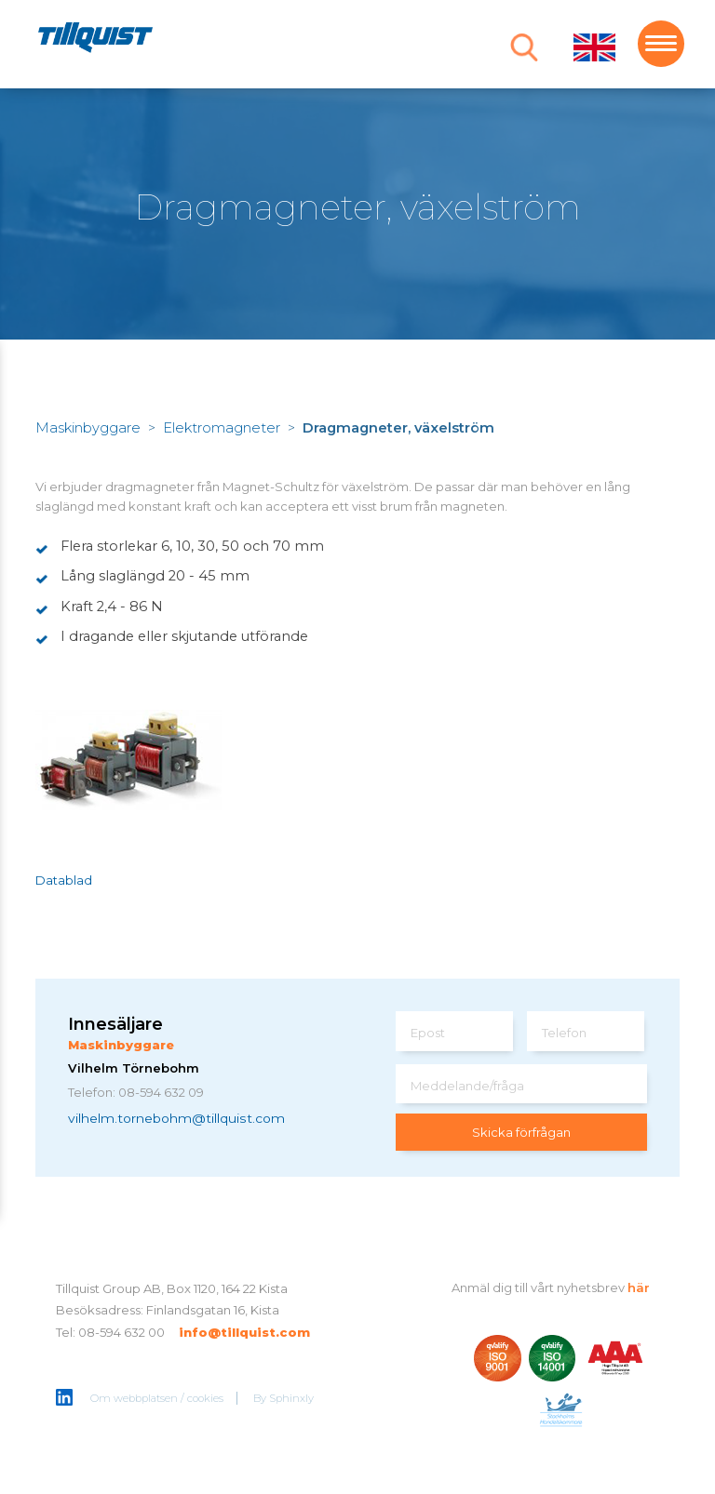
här (638, 1287)
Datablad (63, 880)
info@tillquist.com (244, 1332)
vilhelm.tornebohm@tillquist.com (176, 1118)
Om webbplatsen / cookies (156, 1398)
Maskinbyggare (88, 428)
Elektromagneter (221, 428)
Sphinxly (291, 1398)
